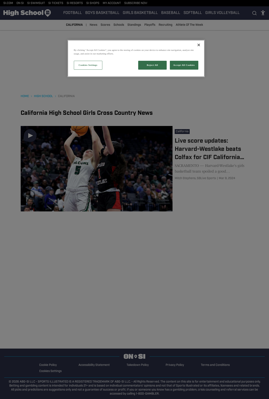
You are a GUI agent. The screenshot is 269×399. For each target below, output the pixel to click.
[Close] (198, 45)
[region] (136, 58)
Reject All (152, 65)
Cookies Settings (87, 65)
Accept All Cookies (184, 65)
